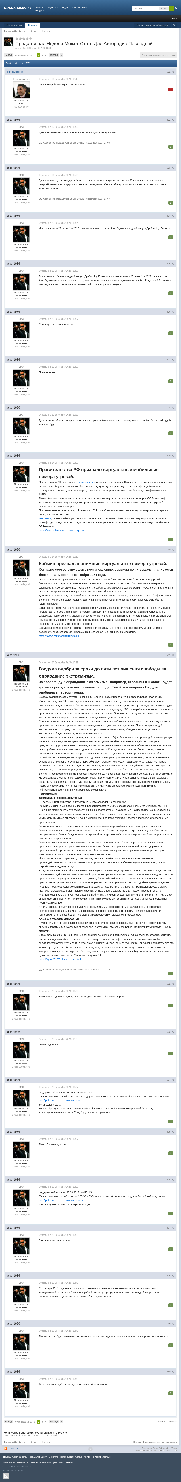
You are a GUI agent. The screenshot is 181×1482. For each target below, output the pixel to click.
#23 (170, 168)
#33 (170, 1032)
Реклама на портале (101, 1457)
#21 (170, 72)
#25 (170, 263)
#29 (170, 455)
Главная (39, 7)
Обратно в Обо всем (167, 1421)
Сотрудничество (82, 1457)
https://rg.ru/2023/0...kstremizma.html (60, 959)
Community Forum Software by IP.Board (159, 1448)
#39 (170, 1323)
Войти (174, 18)
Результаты (52, 7)
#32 (170, 984)
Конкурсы (39, 10)
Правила (137, 1442)
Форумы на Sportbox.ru (14, 1442)
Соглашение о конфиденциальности (160, 1442)
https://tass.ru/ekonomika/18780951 (59, 635)
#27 (170, 359)
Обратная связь (19, 1457)
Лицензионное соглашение (15, 1463)
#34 (170, 1080)
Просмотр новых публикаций (152, 25)
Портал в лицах (67, 1457)
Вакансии (69, 1463)
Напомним (45, 518)
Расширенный (175, 8)
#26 (170, 312)
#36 (170, 1179)
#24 (170, 216)
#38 (170, 1275)
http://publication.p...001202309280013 (61, 1200)
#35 (170, 1132)
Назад (8, 55)
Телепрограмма (79, 7)
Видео (65, 7)
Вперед (54, 55)
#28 (170, 407)
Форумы (33, 25)
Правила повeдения (37, 1457)
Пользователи (14, 25)
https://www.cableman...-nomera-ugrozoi (61, 530)
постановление (86, 482)
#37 (170, 1228)
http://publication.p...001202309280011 (61, 1100)
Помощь (14, 1448)
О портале (53, 1457)
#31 (170, 655)
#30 (170, 549)
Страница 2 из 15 (23, 55)
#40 (170, 1371)
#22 (170, 120)
